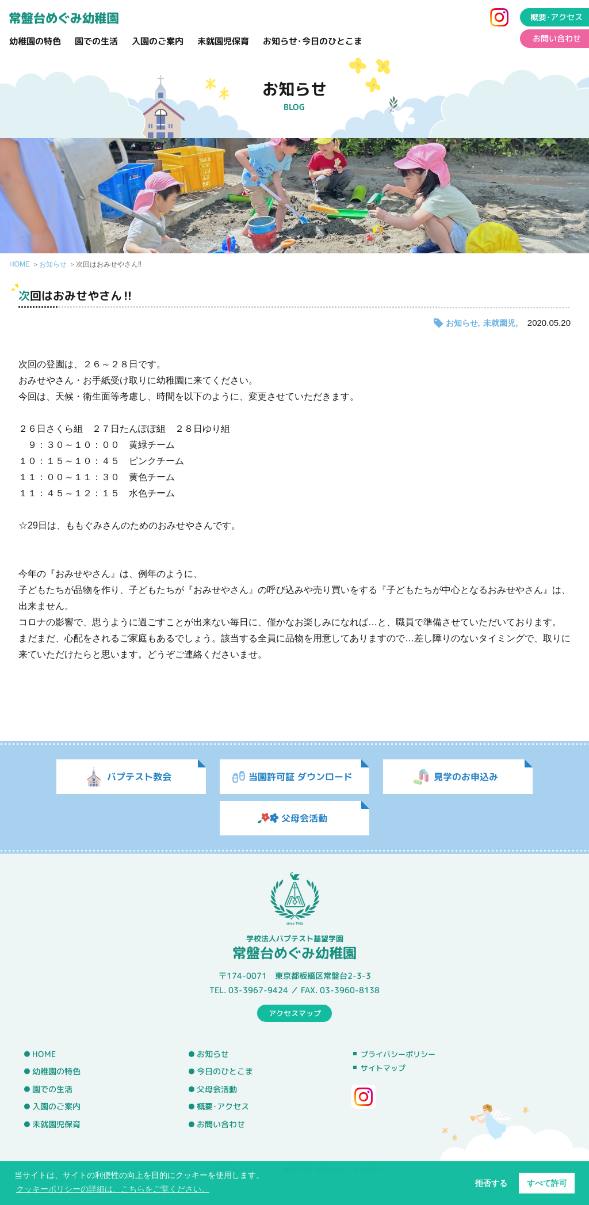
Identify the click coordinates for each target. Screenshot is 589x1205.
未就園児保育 (223, 41)
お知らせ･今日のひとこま (312, 41)
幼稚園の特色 (35, 41)
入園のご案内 (157, 41)
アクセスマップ (295, 1013)
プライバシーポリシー (398, 1054)
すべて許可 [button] (547, 1183)
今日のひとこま (225, 1071)
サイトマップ (383, 1068)
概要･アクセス (223, 1106)
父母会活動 (217, 1089)
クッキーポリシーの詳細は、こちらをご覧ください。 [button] (112, 1188)
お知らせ (53, 264)
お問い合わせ (221, 1124)
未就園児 (499, 323)
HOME (19, 264)
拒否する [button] (491, 1183)
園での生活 (96, 41)
